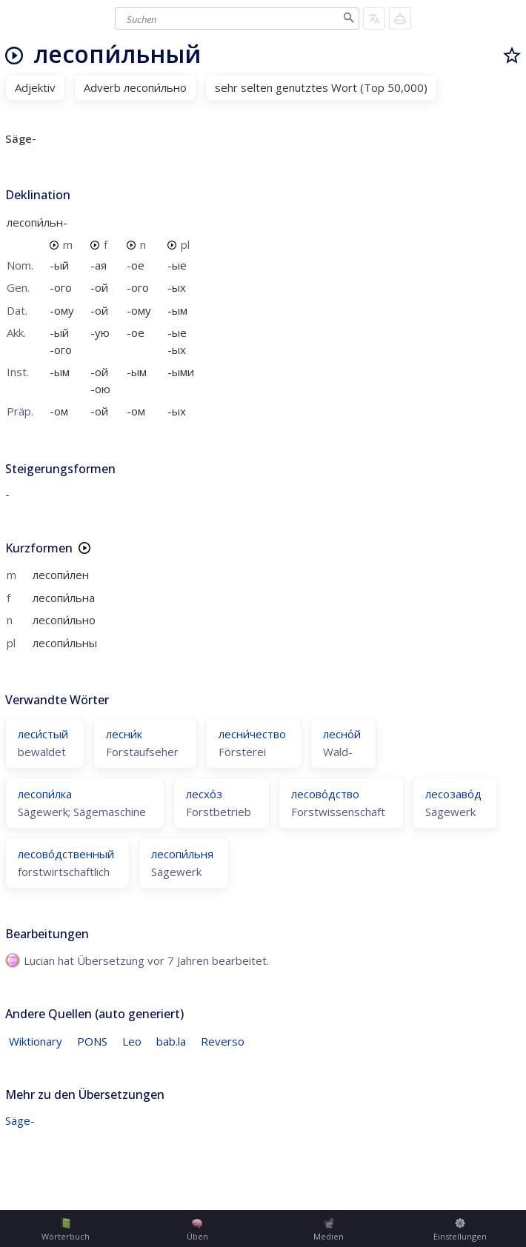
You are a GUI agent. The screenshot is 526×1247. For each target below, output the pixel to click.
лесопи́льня (182, 853)
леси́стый (43, 733)
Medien (328, 1230)
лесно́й (342, 733)
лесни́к (124, 733)
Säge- (20, 1120)
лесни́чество (252, 733)
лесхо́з (204, 793)
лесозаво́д (453, 793)
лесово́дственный (66, 853)
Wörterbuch (65, 1230)
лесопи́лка (45, 793)
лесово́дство (325, 793)
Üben (197, 1230)
